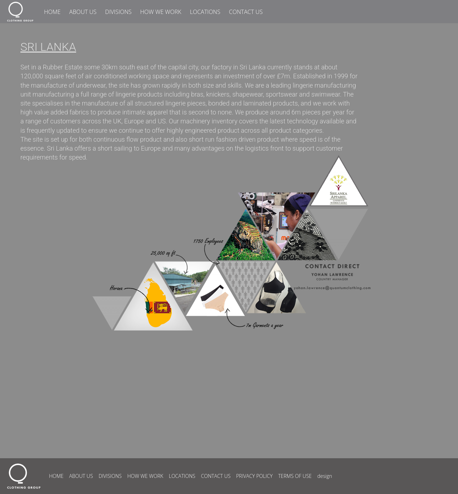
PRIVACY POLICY (254, 476)
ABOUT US (83, 12)
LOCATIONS (205, 12)
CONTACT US (246, 12)
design (324, 476)
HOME (52, 12)
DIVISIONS (118, 12)
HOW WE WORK (160, 12)
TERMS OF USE (295, 476)
